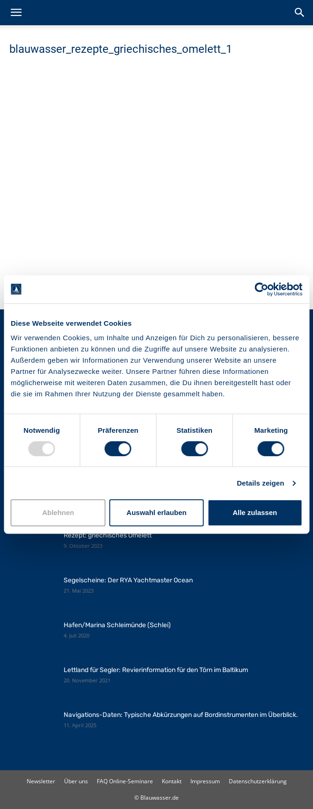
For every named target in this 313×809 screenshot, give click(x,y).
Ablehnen (58, 512)
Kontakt (172, 781)
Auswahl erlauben (156, 512)
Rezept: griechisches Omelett (108, 535)
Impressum (205, 781)
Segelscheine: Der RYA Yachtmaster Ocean (128, 580)
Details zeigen (260, 483)
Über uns (76, 781)
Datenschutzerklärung (258, 781)
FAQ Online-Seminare (125, 781)
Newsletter (41, 781)
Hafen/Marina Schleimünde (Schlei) (117, 625)
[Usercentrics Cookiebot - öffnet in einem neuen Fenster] (261, 289)
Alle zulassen (255, 512)
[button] (16, 12)
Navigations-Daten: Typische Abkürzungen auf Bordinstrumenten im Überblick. (181, 715)
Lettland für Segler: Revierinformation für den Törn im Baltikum (156, 670)
